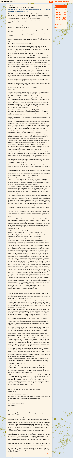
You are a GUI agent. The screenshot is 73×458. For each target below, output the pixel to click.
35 (57, 17)
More (56, 27)
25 (64, 14)
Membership (66, 1)
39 (64, 17)
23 (60, 14)
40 (65, 17)
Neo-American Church (8, 1)
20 (56, 14)
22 (59, 14)
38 (62, 17)
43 (59, 19)
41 (56, 19)
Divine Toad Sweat (59, 22)
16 (60, 12)
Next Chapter (47, 454)
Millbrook (57, 6)
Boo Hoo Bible (58, 24)
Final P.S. (64, 19)
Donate (60, 1)
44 (60, 19)
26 (65, 14)
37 (60, 17)
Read (51, 1)
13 (56, 12)
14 (57, 12)
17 (62, 12)
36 (59, 17)
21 (57, 14)
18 (64, 12)
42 (57, 19)
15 (59, 12)
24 (62, 14)
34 (56, 17)
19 (65, 12)
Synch (55, 1)
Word (57, 9)
